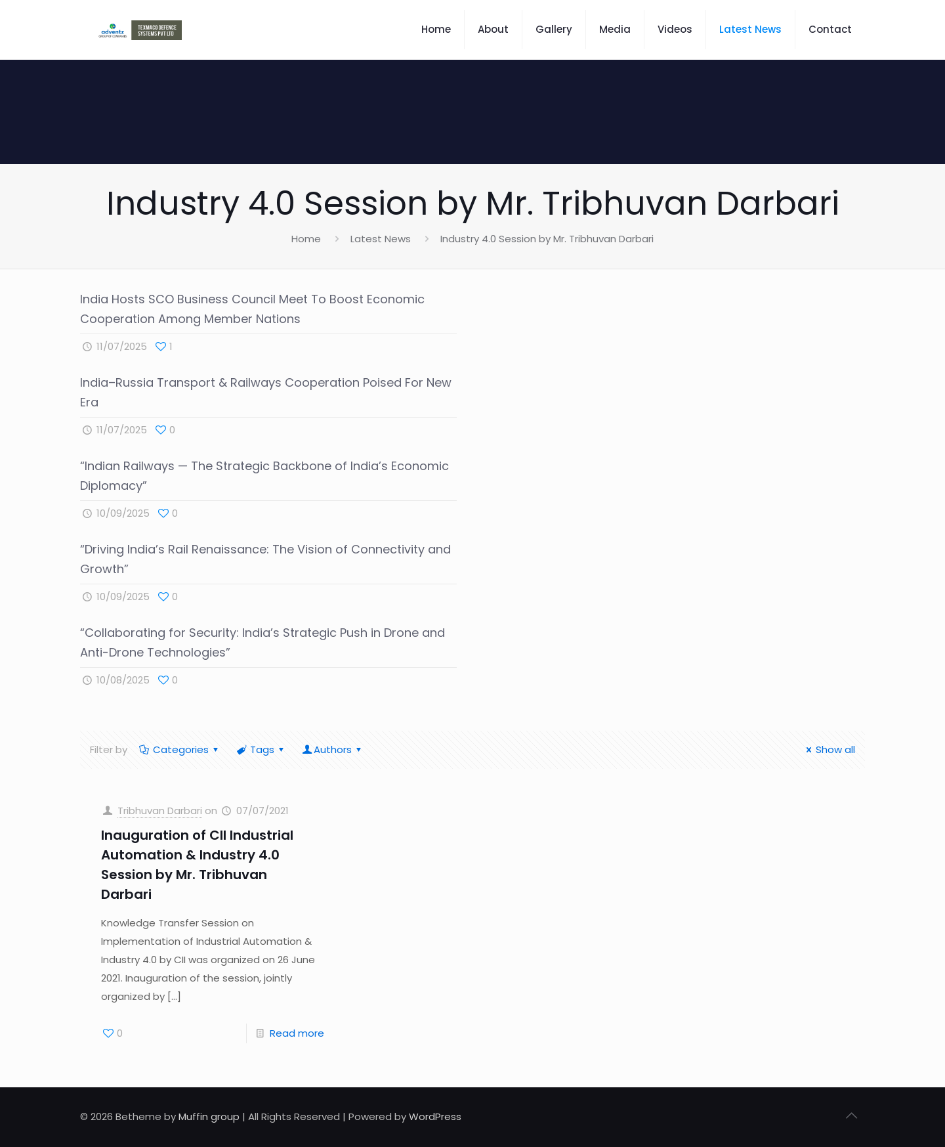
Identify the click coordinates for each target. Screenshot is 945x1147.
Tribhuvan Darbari (159, 810)
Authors (333, 749)
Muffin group (209, 1116)
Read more (297, 1033)
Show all (828, 749)
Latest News (380, 239)
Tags (261, 749)
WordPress (435, 1116)
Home (306, 239)
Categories (179, 749)
